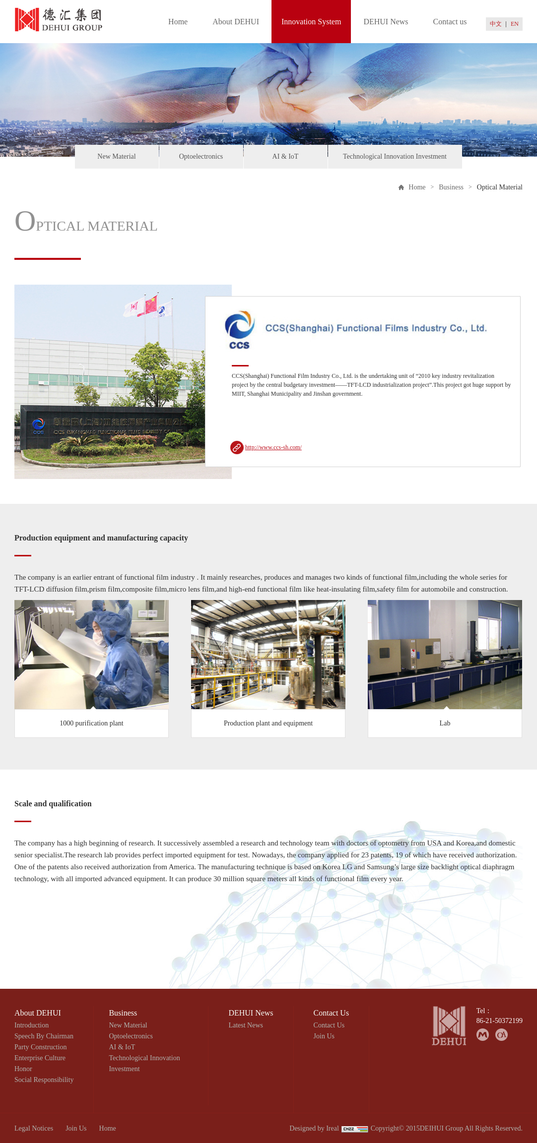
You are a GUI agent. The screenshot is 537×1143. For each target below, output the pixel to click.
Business (451, 187)
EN (515, 23)
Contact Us (329, 1025)
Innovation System (311, 21)
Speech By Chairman (43, 1036)
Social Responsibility (43, 1079)
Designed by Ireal (314, 1128)
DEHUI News (385, 21)
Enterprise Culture (40, 1058)
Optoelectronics (201, 156)
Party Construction (40, 1047)
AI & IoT (285, 156)
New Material (116, 156)
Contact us (450, 21)
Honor (23, 1069)
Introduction (31, 1025)
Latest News (245, 1025)
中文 (496, 23)
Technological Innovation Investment (395, 156)
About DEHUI (235, 21)
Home (178, 21)
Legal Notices (33, 1128)
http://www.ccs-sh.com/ (273, 447)
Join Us (324, 1036)
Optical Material (500, 187)
